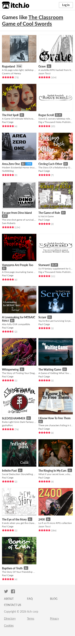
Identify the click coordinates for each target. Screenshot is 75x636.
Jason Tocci (44, 73)
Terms (30, 618)
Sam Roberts (8, 223)
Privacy (54, 618)
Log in (66, 5)
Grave (42, 66)
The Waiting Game (49, 369)
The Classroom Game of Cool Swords (32, 20)
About (9, 598)
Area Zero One (11, 164)
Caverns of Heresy (11, 73)
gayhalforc (7, 425)
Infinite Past (9, 470)
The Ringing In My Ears (52, 470)
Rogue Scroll (46, 115)
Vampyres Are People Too (17, 265)
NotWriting (8, 170)
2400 (41, 519)
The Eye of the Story (14, 519)
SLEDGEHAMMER (13, 418)
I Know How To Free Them (54, 418)
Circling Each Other (50, 164)
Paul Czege (7, 122)
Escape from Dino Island (17, 212)
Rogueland (8, 66)
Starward (44, 265)
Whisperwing (10, 369)
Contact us (12, 605)
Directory (10, 618)
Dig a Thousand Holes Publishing (55, 122)
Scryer (42, 317)
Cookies (9, 625)
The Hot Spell (10, 115)
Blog (53, 598)
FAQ (30, 598)
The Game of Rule (49, 212)
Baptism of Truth (12, 568)
